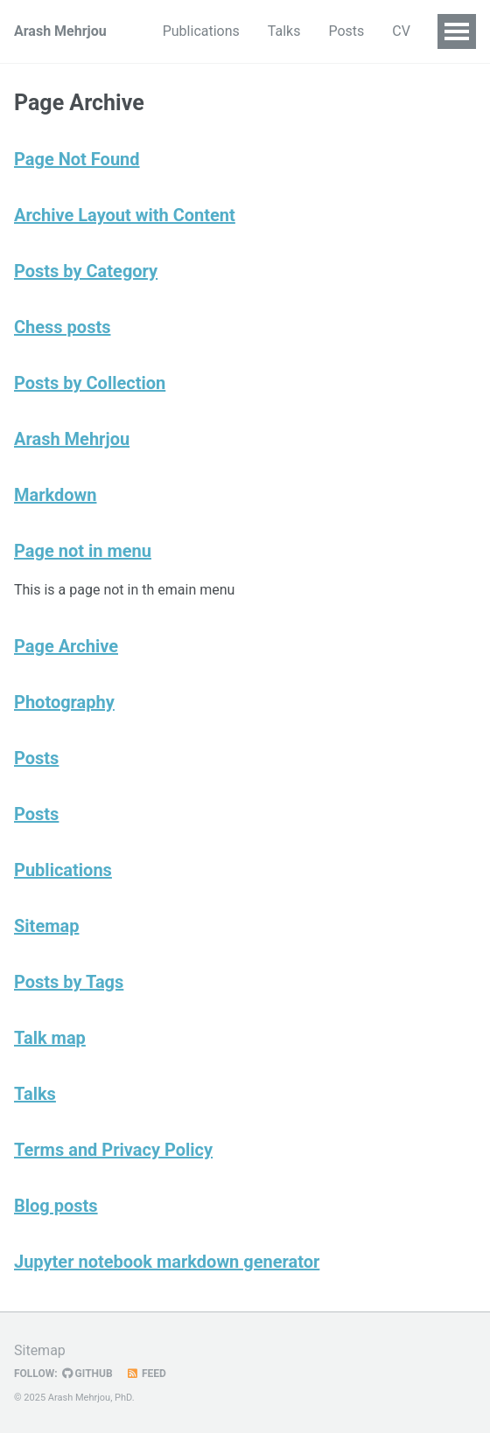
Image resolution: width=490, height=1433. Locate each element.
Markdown (55, 494)
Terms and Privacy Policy (113, 1149)
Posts (346, 31)
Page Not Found (77, 159)
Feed (146, 1373)
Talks (284, 31)
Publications (201, 31)
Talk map (50, 1037)
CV (401, 31)
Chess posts (62, 327)
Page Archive (66, 646)
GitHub (87, 1373)
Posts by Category (86, 271)
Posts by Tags (68, 981)
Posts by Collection (89, 382)
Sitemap (46, 925)
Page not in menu (82, 550)
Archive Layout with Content (124, 215)
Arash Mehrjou (60, 31)
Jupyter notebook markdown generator (166, 1261)
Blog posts (56, 1205)
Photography (64, 702)
